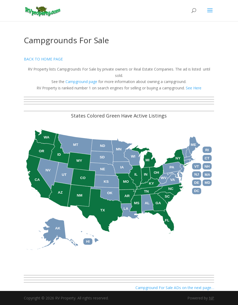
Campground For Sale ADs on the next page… (174, 287)
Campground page (81, 81)
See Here (193, 87)
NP (211, 297)
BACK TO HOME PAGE (43, 59)
